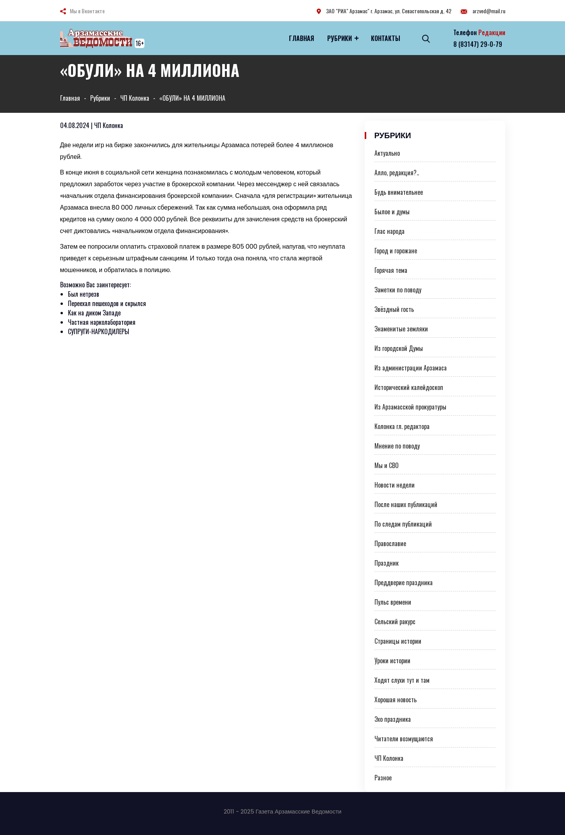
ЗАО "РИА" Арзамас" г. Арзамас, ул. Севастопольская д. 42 (384, 11)
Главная (301, 38)
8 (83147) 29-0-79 (477, 44)
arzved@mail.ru (483, 11)
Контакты (385, 38)
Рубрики (339, 38)
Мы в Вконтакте (87, 11)
